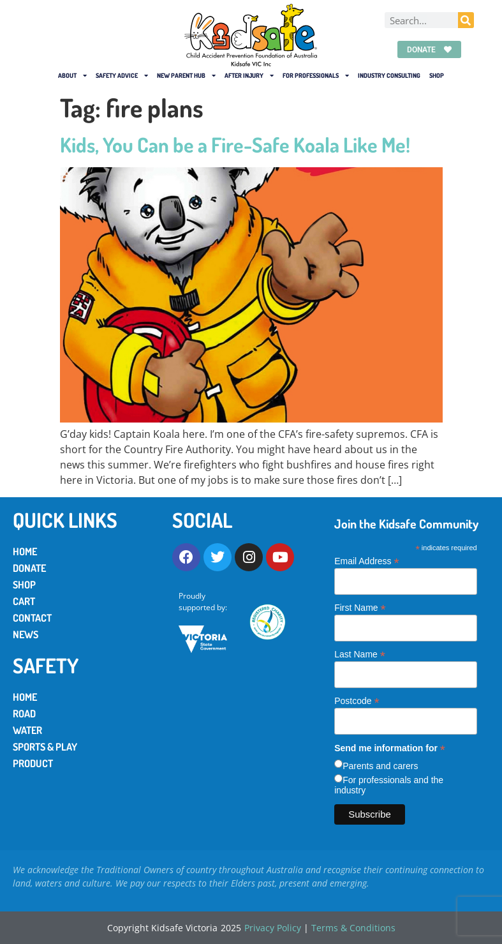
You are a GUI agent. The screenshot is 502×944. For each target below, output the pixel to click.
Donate (29, 568)
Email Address (366, 560)
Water (27, 730)
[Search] (466, 21)
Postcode (356, 700)
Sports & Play (45, 746)
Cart (24, 601)
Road (24, 713)
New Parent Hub (186, 75)
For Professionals (316, 75)
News (25, 634)
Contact (32, 617)
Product (33, 763)
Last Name (359, 653)
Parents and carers (380, 766)
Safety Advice (122, 75)
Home (25, 551)
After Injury (249, 75)
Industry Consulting (389, 75)
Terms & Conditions (353, 928)
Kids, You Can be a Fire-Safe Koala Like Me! (235, 144)
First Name (360, 607)
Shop (436, 75)
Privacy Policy (272, 928)
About (72, 75)
